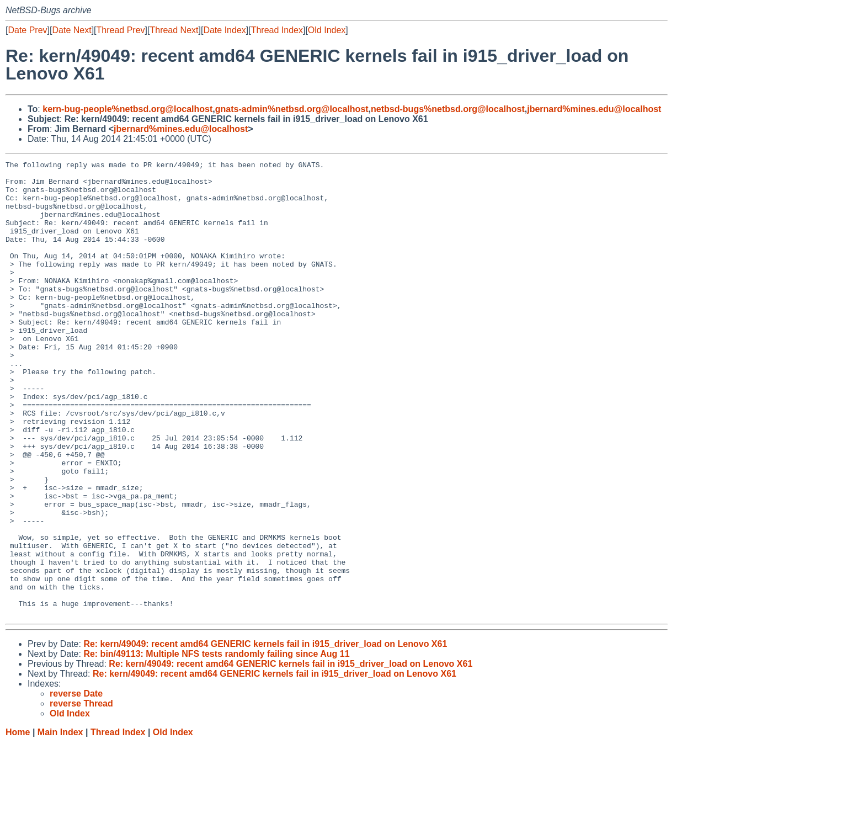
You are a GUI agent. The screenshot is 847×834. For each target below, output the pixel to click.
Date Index (224, 30)
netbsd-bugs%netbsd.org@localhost (448, 109)
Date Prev (27, 30)
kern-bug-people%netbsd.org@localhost (127, 109)
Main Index (60, 823)
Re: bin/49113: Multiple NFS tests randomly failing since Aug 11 (216, 745)
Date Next (71, 30)
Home (18, 823)
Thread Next (174, 30)
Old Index (326, 30)
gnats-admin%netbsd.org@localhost (292, 109)
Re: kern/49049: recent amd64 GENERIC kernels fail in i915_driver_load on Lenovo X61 (265, 735)
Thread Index (277, 30)
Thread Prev (121, 30)
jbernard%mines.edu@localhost (594, 109)
